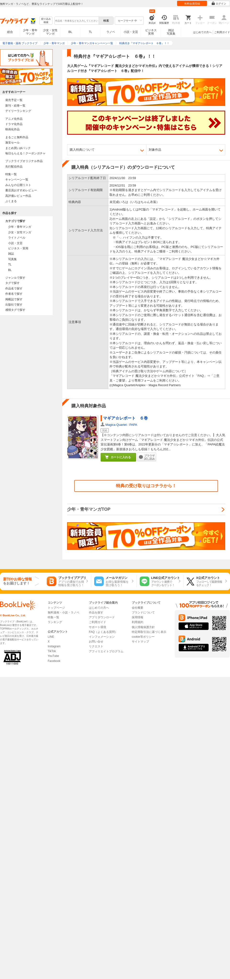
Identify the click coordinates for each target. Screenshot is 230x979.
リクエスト (96, 646)
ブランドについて (143, 612)
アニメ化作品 (14, 118)
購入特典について (82, 149)
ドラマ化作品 (14, 124)
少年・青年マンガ (30, 32)
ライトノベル (16, 237)
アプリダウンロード (102, 617)
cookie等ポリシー (143, 636)
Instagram (54, 646)
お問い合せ (96, 641)
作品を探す (96, 612)
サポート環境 (97, 627)
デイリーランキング (18, 111)
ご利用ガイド (222, 32)
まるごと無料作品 (16, 137)
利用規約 (137, 622)
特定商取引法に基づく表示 (149, 632)
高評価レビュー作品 (18, 196)
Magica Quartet (116, 424)
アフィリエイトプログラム (106, 651)
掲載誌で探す (14, 299)
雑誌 (11, 253)
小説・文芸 (131, 32)
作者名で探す (14, 293)
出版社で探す (14, 304)
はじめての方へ (202, 32)
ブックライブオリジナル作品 (24, 161)
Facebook (54, 661)
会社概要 (137, 607)
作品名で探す (14, 288)
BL (70, 32)
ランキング (55, 622)
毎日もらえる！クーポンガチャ (25, 153)
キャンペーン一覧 (16, 179)
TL (90, 32)
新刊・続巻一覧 (15, 105)
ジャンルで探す (15, 277)
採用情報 (137, 617)
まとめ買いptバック (18, 148)
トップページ (56, 607)
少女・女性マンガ (50, 32)
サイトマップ (140, 641)
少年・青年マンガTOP (88, 509)
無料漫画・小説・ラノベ (63, 612)
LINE (51, 636)
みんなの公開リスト (18, 185)
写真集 (12, 259)
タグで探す (12, 283)
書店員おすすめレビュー (21, 190)
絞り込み (46, 21)
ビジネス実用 (151, 32)
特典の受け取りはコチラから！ (146, 485)
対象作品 (155, 149)
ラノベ (110, 32)
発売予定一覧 (14, 100)
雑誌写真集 (171, 32)
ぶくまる (11, 201)
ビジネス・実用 (18, 248)
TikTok (52, 651)
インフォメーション (102, 636)
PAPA (133, 424)
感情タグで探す (15, 310)
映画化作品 (12, 129)
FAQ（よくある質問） (103, 632)
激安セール (12, 142)
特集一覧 (11, 174)
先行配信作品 (14, 166)
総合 (10, 32)
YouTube (53, 656)
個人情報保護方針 (143, 627)
